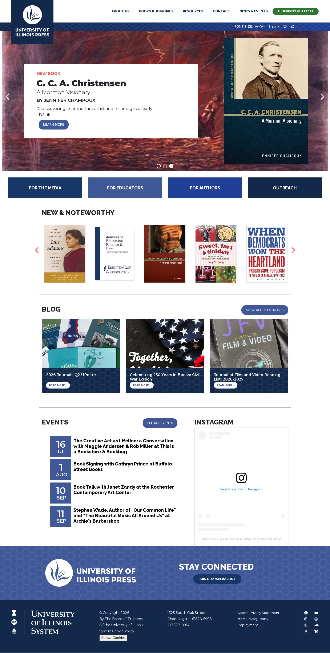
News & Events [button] (254, 11)
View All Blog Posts (264, 310)
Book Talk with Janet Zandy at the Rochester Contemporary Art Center (116, 490)
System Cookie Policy (116, 631)
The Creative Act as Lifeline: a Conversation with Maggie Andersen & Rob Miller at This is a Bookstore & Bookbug (124, 446)
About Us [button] (120, 11)
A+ (257, 27)
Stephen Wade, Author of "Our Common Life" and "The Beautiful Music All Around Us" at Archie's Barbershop (122, 516)
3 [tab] (171, 166)
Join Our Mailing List (217, 579)
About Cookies (112, 638)
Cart (279, 27)
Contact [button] (221, 11)
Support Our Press (295, 11)
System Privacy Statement (257, 613)
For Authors (205, 188)
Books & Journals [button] (156, 11)
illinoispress (230, 539)
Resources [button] (193, 11)
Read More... (57, 385)
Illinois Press (209, 539)
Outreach (285, 188)
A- (263, 27)
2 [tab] (165, 166)
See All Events (160, 423)
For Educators (125, 188)
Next (323, 97)
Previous (7, 97)
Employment (246, 625)
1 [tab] (159, 166)
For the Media (45, 188)
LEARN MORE (54, 125)
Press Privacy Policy (251, 619)
